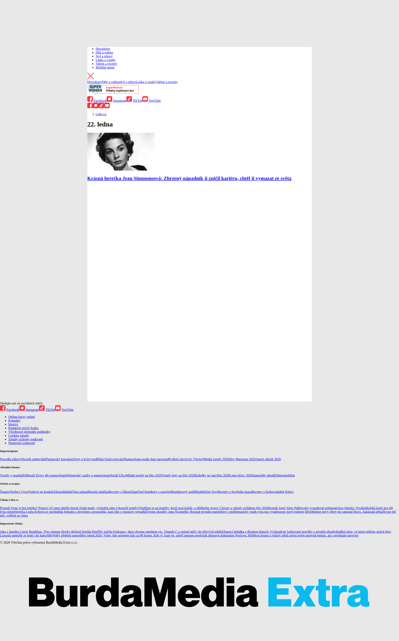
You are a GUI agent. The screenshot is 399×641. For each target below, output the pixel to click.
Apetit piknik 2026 (268, 459)
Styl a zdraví (104, 56)
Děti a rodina (104, 52)
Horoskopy (103, 48)
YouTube (151, 100)
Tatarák (60, 492)
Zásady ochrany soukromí (25, 439)
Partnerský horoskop (59, 459)
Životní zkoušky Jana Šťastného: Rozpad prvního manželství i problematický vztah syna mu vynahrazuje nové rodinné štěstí (229, 511)
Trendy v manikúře (12, 475)
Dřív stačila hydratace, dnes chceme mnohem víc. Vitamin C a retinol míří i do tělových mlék (159, 531)
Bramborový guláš (183, 492)
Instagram (116, 100)
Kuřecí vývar (19, 492)
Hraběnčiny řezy (207, 492)
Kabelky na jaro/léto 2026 (212, 475)
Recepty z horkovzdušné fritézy (272, 492)
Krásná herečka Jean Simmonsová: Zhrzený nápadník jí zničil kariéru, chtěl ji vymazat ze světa (189, 178)
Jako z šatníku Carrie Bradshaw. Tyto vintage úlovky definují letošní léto (48, 531)
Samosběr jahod (263, 475)
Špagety (5, 492)
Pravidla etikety (10, 459)
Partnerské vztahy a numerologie (88, 475)
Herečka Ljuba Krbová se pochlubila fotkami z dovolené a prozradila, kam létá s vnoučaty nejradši (80, 511)
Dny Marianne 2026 (242, 459)
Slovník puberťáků (33, 459)
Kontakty (14, 420)
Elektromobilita (284, 475)
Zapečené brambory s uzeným (151, 492)
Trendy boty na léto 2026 (178, 475)
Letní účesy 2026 (241, 475)
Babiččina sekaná (77, 492)
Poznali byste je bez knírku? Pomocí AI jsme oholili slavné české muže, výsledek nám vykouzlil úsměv (69, 508)
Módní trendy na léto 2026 (144, 475)
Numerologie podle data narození (146, 459)
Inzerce (13, 424)
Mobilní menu (105, 67)
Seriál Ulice (118, 475)
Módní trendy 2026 (216, 459)
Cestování (117, 459)
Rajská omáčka (98, 492)
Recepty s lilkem (120, 492)
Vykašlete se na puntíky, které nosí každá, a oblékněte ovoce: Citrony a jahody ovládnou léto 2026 (203, 508)
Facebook (97, 100)
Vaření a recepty (106, 63)
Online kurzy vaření (21, 417)
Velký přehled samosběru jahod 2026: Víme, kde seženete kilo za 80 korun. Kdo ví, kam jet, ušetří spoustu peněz (127, 535)
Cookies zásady (18, 435)
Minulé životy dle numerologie (46, 475)
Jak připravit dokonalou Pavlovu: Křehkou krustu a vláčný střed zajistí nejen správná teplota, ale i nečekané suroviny (281, 535)
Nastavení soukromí (21, 443)
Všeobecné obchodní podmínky (29, 431)
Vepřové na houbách (41, 492)
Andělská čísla (101, 459)
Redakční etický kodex (23, 428)
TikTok (134, 100)
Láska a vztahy (106, 60)
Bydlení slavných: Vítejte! (185, 459)
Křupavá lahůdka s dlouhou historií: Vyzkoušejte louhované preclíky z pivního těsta (277, 531)
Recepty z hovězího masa (234, 492)
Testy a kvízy (82, 459)
